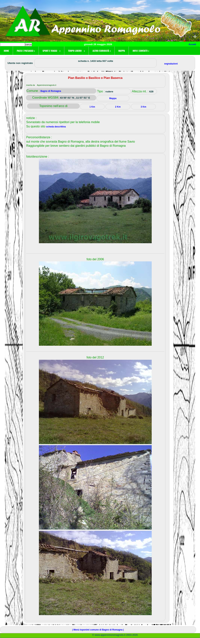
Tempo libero (76, 50)
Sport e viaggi (51, 50)
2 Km (117, 106)
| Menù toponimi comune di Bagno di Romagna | (98, 629)
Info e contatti (141, 50)
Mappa (121, 50)
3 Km (143, 106)
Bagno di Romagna (50, 91)
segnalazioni (171, 63)
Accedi (192, 44)
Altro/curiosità (101, 50)
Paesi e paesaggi (26, 50)
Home (6, 50)
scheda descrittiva (56, 126)
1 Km (92, 106)
